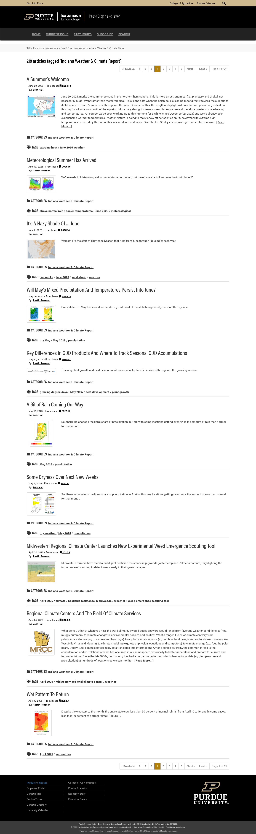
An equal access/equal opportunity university (113, 827)
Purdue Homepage (37, 782)
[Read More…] (144, 660)
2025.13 (66, 296)
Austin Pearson (41, 170)
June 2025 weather (72, 147)
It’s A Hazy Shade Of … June (53, 223)
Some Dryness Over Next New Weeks (62, 477)
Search (124, 34)
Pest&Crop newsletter (104, 15)
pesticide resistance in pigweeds (89, 601)
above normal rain (51, 211)
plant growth (120, 392)
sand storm (79, 277)
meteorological (121, 211)
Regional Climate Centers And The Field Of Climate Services (84, 613)
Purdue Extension (206, 3)
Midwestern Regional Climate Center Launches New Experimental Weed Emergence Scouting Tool (121, 545)
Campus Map (34, 793)
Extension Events (77, 799)
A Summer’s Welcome (48, 79)
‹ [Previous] (128, 69)
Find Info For (35, 3)
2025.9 (66, 552)
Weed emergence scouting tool (148, 601)
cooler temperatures (79, 211)
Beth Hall (38, 89)
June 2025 (101, 211)
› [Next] (191, 69)
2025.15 (66, 166)
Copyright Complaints (143, 827)
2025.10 (65, 483)
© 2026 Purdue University (82, 827)
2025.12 (66, 359)
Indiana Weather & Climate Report (71, 137)
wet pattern (63, 754)
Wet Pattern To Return (48, 694)
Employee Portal (35, 788)
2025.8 (66, 620)
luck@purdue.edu (168, 831)
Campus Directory (37, 804)
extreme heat (48, 147)
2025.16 (66, 85)
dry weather (48, 533)
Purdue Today (34, 799)
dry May (45, 340)
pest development (97, 392)
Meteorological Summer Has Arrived (61, 160)
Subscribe (105, 34)
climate (60, 601)
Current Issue (57, 34)
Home (36, 34)
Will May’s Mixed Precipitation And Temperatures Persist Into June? (91, 289)
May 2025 (59, 340)
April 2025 (46, 601)
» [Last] (203, 69)
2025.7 (65, 700)
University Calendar (37, 810)
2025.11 (66, 411)
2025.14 (65, 230)
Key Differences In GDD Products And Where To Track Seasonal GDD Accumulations (107, 353)
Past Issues (83, 34)
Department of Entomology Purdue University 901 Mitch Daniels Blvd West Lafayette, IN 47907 (137, 824)
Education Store (77, 793)
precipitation (76, 340)
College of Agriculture (181, 3)
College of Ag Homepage (82, 782)
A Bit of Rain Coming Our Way (55, 404)
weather (94, 277)
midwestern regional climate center (79, 681)
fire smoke (46, 277)
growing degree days (54, 392)
